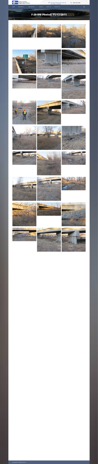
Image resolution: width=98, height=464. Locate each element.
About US (49, 6)
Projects (41, 6)
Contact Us (57, 6)
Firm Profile (21, 6)
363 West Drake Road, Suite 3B (58, 2)
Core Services (31, 6)
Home (13, 6)
